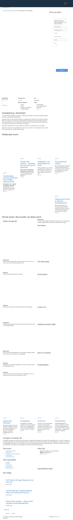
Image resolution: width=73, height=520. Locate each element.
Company (56, 17)
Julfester (8, 463)
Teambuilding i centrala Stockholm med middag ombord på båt (10, 179)
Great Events (9, 466)
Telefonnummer (58, 35)
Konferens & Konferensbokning (13, 453)
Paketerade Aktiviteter (7, 422)
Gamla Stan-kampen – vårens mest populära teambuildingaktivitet (19, 502)
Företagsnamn (57, 25)
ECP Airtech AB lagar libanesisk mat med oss (19, 481)
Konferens (41, 421)
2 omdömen (4, 105)
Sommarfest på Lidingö (61, 162)
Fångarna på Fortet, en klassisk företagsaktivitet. (62, 201)
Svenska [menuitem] (7, 513)
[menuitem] (8, 512)
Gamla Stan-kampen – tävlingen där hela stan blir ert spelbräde (27, 164)
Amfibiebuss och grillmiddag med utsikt (44, 163)
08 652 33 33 (44, 453)
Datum (56, 38)
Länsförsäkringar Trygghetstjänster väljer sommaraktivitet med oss (19, 491)
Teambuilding (60, 421)
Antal (55, 41)
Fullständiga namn (58, 28)
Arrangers (8, 462)
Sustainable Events (10, 456)
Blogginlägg (6, 509)
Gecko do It (57, 516)
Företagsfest (25, 421)
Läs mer (5, 191)
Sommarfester (9, 465)
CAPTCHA (56, 67)
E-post (56, 31)
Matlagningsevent (10, 467)
